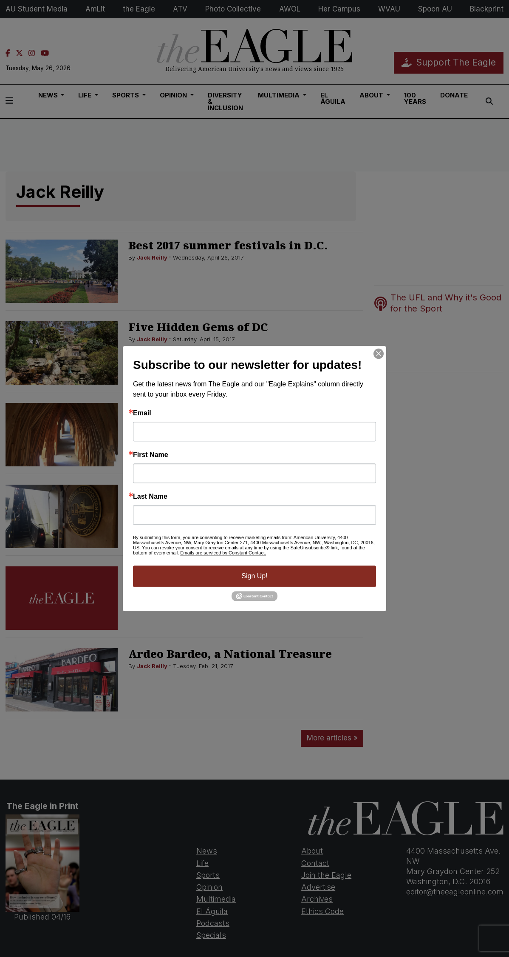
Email (142, 413)
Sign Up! (254, 576)
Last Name (150, 496)
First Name (150, 454)
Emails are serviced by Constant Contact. (223, 552)
